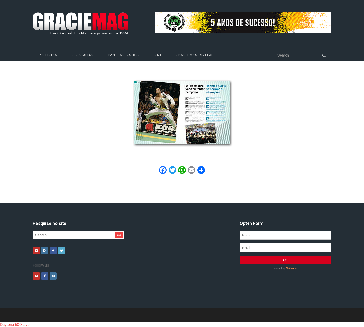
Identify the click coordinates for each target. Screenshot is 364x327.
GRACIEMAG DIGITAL (195, 55)
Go (119, 235)
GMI (158, 55)
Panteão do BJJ (124, 55)
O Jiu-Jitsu (83, 55)
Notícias (48, 55)
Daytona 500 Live (15, 324)
